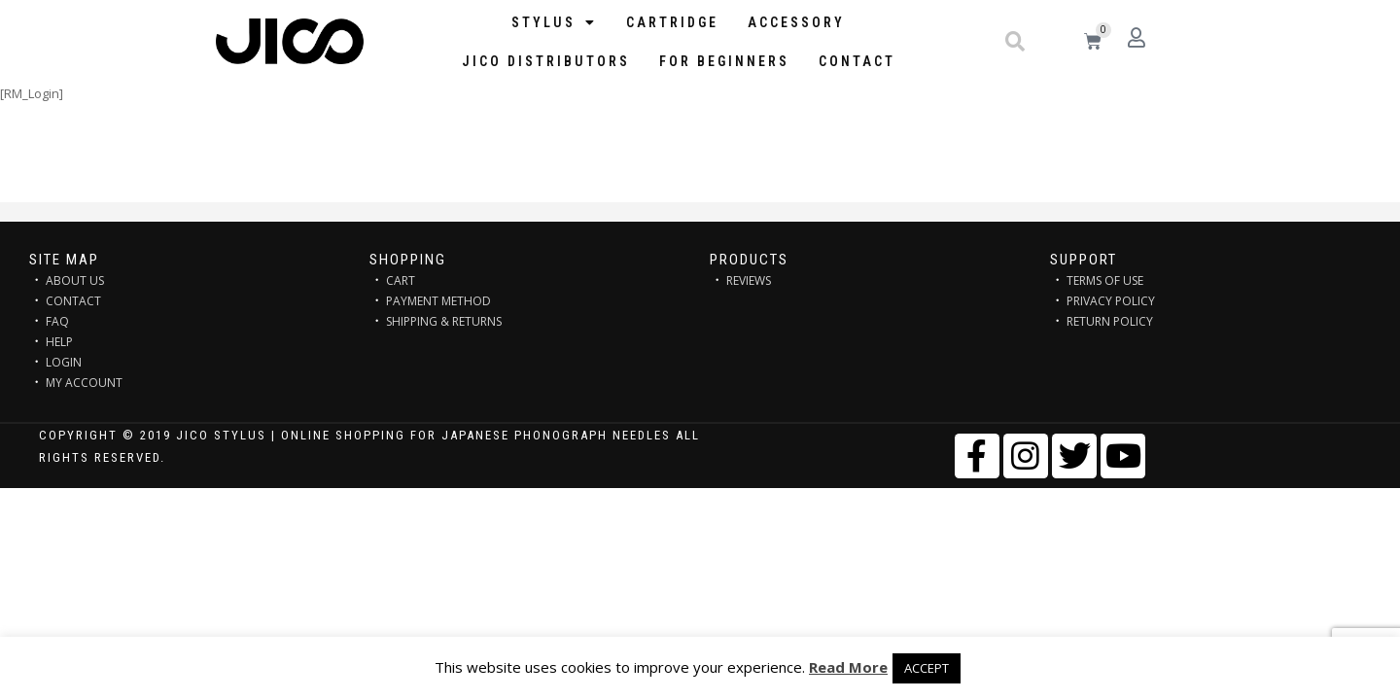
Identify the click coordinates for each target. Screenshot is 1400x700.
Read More (848, 667)
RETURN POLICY (1110, 321)
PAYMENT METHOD (438, 301)
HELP (59, 341)
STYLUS (554, 22)
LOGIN (64, 362)
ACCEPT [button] (926, 668)
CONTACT (73, 301)
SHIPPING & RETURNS (444, 321)
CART (400, 280)
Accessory (796, 22)
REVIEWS (748, 280)
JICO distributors (546, 61)
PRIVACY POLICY (1111, 301)
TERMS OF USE (1105, 280)
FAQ (57, 321)
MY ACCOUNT (84, 382)
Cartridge (672, 22)
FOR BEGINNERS (724, 61)
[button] (1015, 41)
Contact (857, 61)
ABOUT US (75, 280)
